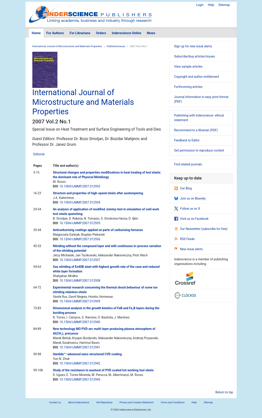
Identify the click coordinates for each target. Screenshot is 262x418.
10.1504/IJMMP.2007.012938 (79, 280)
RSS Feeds (184, 239)
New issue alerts (188, 249)
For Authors (55, 33)
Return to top (224, 392)
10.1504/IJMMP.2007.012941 (79, 347)
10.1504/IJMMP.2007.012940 (79, 322)
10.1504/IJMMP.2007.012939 (79, 301)
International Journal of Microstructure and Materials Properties (67, 46)
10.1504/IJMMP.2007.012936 (79, 239)
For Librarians (80, 33)
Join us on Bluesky (190, 198)
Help (211, 5)
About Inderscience (78, 402)
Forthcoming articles (188, 87)
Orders (101, 33)
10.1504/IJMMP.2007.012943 (79, 379)
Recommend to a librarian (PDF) (196, 130)
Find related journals (188, 164)
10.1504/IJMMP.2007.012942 (79, 363)
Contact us (55, 402)
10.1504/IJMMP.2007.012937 (79, 260)
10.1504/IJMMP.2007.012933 (79, 186)
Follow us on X (187, 208)
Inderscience (126, 33)
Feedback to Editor (187, 140)
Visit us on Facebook (191, 218)
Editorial (39, 154)
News (151, 33)
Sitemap (224, 5)
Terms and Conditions (173, 402)
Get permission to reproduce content (199, 150)
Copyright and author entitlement (196, 76)
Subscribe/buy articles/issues (194, 56)
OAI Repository (104, 402)
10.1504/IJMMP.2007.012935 (79, 223)
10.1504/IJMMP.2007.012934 (79, 202)
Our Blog (183, 188)
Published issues (116, 46)
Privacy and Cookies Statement (136, 402)
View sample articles (188, 66)
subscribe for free (214, 229)
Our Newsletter (187, 229)
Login (200, 5)
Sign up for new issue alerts (193, 46)
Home (36, 33)
